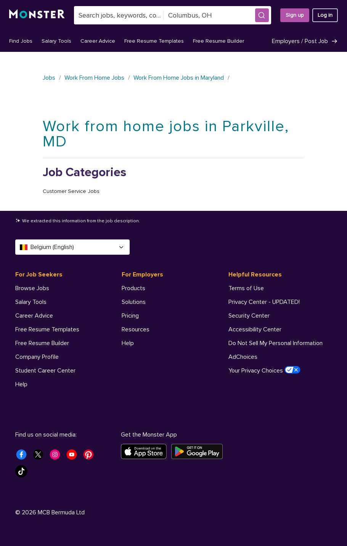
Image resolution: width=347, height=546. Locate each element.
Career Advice (97, 41)
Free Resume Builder (218, 41)
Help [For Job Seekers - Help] (21, 384)
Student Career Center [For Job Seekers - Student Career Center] (45, 370)
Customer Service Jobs (71, 191)
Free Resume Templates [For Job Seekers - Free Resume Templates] (47, 329)
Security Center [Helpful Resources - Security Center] (249, 316)
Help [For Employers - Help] (128, 343)
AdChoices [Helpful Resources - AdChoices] (242, 357)
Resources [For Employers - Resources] (135, 329)
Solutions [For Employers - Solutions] (134, 302)
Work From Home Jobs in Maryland (178, 78)
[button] (262, 15)
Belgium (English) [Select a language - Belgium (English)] (72, 247)
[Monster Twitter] (40, 456)
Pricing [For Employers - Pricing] (130, 316)
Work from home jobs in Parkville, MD (166, 134)
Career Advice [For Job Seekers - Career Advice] (34, 316)
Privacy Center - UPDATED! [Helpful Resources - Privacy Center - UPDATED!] (264, 302)
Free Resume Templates (154, 41)
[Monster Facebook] (23, 456)
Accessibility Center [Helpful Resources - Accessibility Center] (254, 329)
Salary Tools (56, 41)
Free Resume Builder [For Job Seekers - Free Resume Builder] (42, 343)
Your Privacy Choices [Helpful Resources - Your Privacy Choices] (264, 370)
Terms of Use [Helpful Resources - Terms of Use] (246, 288)
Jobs (49, 78)
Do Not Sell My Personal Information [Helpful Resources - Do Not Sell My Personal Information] (275, 343)
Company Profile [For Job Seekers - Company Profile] (37, 357)
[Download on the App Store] (146, 451)
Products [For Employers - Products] (133, 288)
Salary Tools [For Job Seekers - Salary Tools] (31, 302)
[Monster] (37, 15)
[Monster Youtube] (74, 456)
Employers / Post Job (305, 41)
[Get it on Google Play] (199, 451)
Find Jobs (20, 41)
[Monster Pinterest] (90, 456)
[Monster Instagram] (57, 456)
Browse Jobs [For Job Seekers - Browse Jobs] (32, 288)
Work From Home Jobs (94, 78)
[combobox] (119, 15)
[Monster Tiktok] (23, 473)
